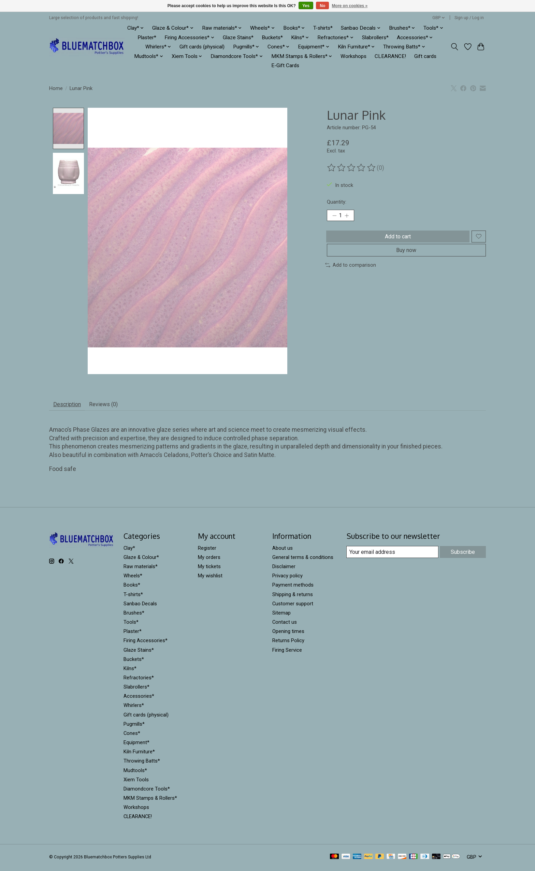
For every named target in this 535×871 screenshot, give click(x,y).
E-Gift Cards (285, 65)
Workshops (353, 56)
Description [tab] (70, 405)
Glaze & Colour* (141, 560)
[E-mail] (392, 555)
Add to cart (396, 239)
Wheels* (133, 578)
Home (56, 88)
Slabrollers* (375, 37)
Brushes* (134, 615)
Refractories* (139, 680)
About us (282, 550)
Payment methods (293, 588)
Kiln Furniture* (139, 754)
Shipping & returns (292, 597)
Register (207, 550)
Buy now (406, 257)
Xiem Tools (136, 782)
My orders (209, 560)
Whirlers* (134, 708)
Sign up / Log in (469, 17)
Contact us (284, 625)
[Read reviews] (352, 167)
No (322, 5)
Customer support (292, 606)
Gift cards (425, 56)
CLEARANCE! (390, 56)
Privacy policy (287, 578)
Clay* (129, 550)
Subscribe (462, 554)
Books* (132, 588)
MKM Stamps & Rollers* (150, 801)
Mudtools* (135, 773)
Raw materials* (141, 569)
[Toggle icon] (455, 47)
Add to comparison (350, 274)
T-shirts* (323, 28)
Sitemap (281, 615)
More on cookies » (350, 5)
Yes (305, 5)
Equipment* (136, 745)
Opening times (288, 634)
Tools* (131, 625)
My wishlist (210, 578)
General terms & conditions (302, 560)
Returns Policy (288, 643)
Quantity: (336, 202)
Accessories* (139, 699)
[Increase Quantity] (349, 216)
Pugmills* (134, 726)
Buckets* (272, 37)
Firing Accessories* (146, 643)
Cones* (132, 736)
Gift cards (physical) (202, 47)
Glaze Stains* (238, 37)
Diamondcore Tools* (147, 791)
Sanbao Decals (140, 606)
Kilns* (130, 671)
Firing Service (287, 652)
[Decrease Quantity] (334, 216)
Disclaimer (283, 569)
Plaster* (147, 37)
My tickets (209, 569)
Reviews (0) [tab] (112, 405)
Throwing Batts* (142, 764)
